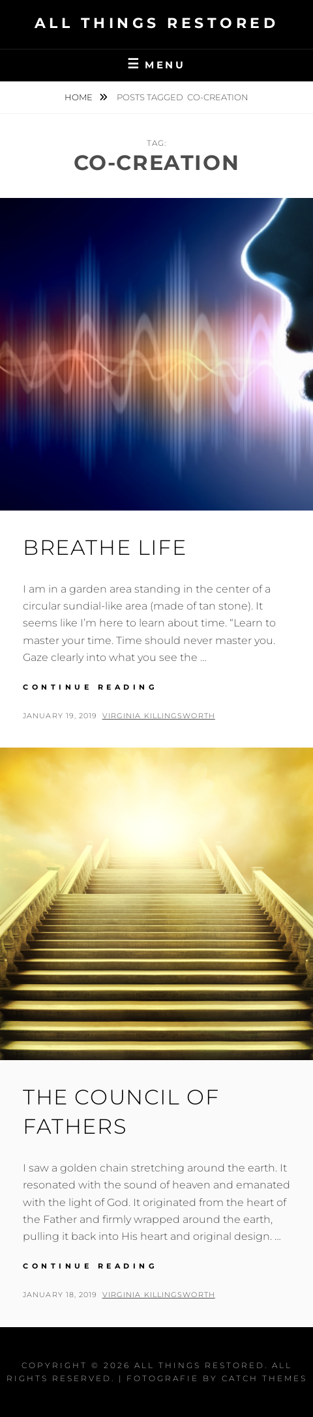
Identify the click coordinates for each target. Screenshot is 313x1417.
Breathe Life (104, 547)
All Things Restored (157, 23)
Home (80, 97)
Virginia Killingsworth (158, 715)
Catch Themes (264, 1378)
